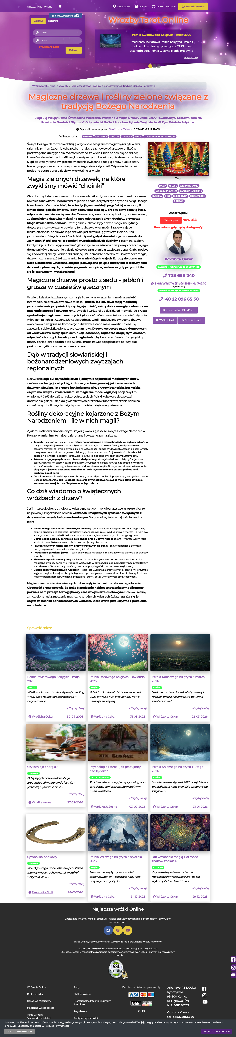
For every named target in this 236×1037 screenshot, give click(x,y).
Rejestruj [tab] (53, 20)
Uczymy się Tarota (100, 777)
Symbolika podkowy (42, 857)
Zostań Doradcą (193, 6)
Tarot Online (81, 941)
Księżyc (32, 687)
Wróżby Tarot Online (39, 7)
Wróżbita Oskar (120, 129)
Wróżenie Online (36, 987)
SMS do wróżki (82, 994)
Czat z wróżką (35, 994)
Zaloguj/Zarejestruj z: (65, 15)
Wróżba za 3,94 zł (191, 320)
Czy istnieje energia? (42, 767)
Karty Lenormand (99, 941)
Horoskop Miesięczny (39, 1000)
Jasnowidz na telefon (39, 1018)
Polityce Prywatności (57, 1025)
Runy (77, 987)
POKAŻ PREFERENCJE (19, 1031)
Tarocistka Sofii (42, 892)
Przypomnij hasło (49, 46)
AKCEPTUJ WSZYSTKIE (216, 1031)
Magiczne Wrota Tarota (40, 1007)
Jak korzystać (121, 6)
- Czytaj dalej (191, 57)
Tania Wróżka (35, 1014)
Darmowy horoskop (163, 6)
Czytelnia (141, 6)
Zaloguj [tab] (38, 20)
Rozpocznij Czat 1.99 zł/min (178, 310)
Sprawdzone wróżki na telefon (145, 941)
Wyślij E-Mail (165, 320)
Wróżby (115, 941)
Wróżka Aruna (41, 802)
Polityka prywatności (86, 1018)
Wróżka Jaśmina (105, 806)
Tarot (124, 941)
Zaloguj (73, 50)
